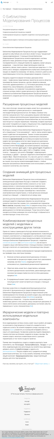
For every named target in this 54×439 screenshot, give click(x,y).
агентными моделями (28, 243)
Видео (27, 424)
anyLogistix (27, 404)
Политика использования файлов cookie (13, 437)
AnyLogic (27, 401)
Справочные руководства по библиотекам (27, 9)
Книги (27, 422)
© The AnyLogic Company (18, 394)
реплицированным (9, 351)
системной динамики (10, 243)
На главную (7, 9)
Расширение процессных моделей (13, 29)
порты (12, 330)
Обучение (27, 414)
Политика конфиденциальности (34, 394)
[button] (8, 2)
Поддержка (27, 411)
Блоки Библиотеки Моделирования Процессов (17, 47)
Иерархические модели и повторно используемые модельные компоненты (26, 40)
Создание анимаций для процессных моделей (17, 32)
